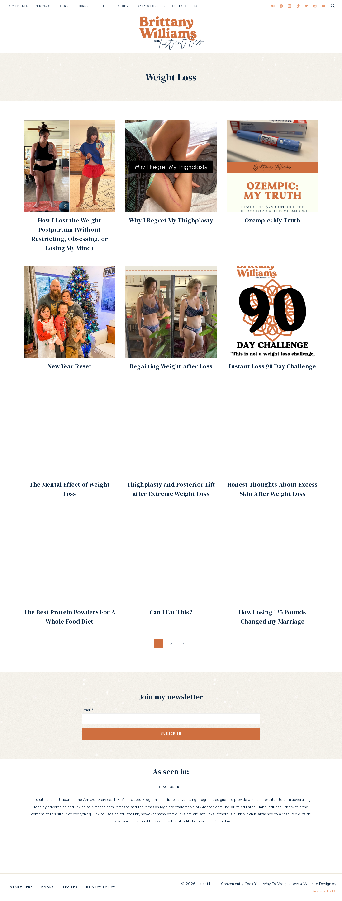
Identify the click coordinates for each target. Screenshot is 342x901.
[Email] (272, 6)
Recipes (70, 887)
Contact (179, 6)
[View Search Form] (332, 5)
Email (88, 710)
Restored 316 (324, 891)
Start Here (18, 6)
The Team (43, 6)
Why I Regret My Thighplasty (171, 220)
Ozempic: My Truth (272, 220)
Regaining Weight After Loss (171, 366)
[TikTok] (298, 6)
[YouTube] (323, 6)
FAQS (198, 6)
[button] (171, 32)
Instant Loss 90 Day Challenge (272, 366)
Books (47, 887)
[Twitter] (306, 6)
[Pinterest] (315, 6)
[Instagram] (289, 6)
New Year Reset (69, 366)
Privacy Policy (100, 887)
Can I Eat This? (171, 612)
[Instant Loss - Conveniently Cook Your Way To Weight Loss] (171, 32)
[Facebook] (281, 6)
